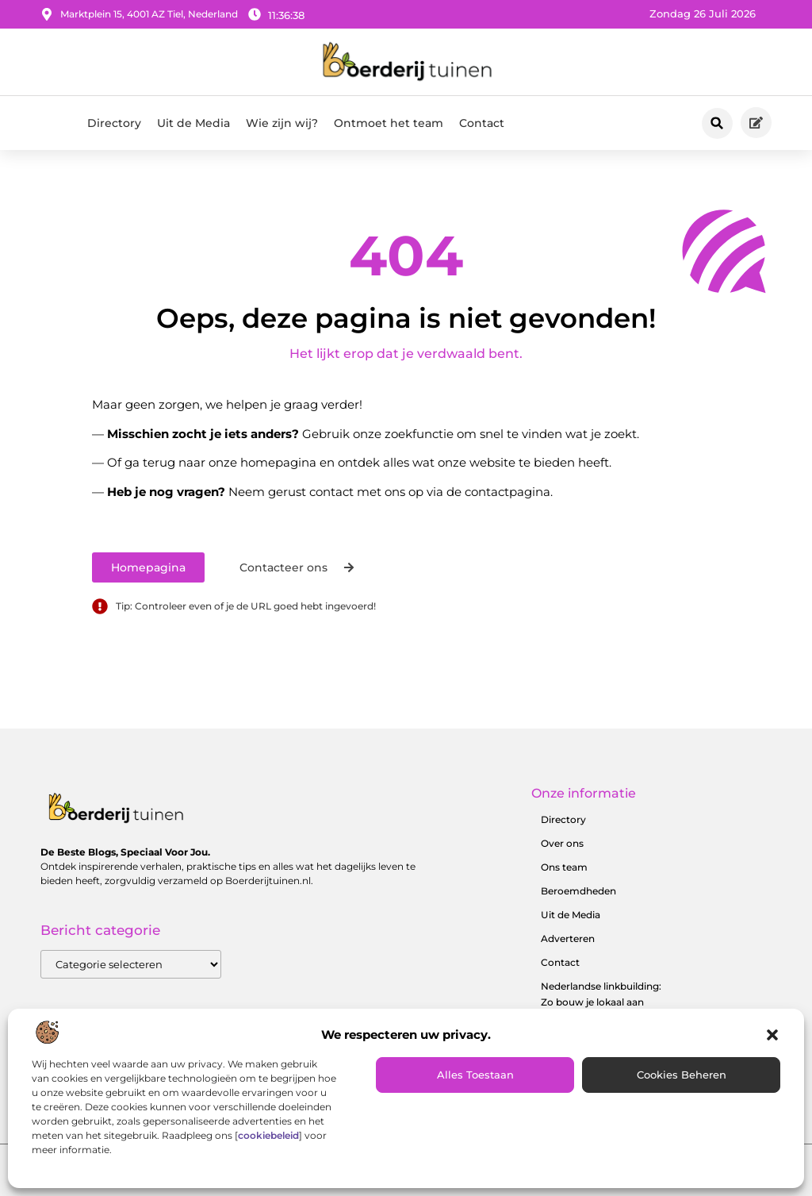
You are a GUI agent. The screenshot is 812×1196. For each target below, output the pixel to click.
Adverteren (568, 938)
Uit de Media (193, 123)
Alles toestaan (475, 1074)
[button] (772, 1035)
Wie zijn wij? (282, 123)
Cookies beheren (681, 1074)
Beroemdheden (578, 891)
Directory (114, 123)
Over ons (562, 843)
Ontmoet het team (388, 123)
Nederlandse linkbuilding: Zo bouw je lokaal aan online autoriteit (601, 1002)
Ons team (564, 867)
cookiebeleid (268, 1135)
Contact (481, 123)
